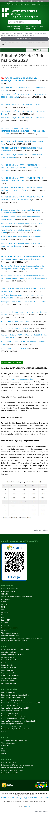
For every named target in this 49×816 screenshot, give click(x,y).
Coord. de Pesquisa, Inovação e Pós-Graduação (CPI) (18, 721)
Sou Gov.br (31, 42)
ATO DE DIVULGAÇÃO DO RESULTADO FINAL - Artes (20, 104)
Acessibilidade (13, 4)
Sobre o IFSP (5, 620)
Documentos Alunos (8, 657)
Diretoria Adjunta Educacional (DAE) (13, 698)
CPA (34, 29)
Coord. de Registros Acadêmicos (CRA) (14, 724)
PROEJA (3, 751)
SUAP (25, 42)
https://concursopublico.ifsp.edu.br (24, 379)
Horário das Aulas (7, 665)
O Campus (4, 623)
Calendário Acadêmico (8, 652)
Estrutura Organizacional (9, 628)
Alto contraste (25, 4)
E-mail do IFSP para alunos (10, 660)
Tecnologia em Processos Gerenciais (32, 33)
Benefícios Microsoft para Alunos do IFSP (15, 649)
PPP (2, 615)
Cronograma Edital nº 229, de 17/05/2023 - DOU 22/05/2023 (23, 302)
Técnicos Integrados (8, 743)
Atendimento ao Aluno (9, 678)
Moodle (4, 42)
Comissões (5, 625)
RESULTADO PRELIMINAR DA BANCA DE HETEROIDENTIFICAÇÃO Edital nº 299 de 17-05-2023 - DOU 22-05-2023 (23, 131)
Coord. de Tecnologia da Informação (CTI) (15, 729)
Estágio (3, 662)
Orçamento (5, 604)
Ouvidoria (27, 29)
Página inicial (5, 33)
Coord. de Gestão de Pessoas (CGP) (13, 716)
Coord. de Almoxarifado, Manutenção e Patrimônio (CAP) (20, 703)
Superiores (15, 33)
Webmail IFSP (11, 42)
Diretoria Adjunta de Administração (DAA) (15, 695)
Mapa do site (36, 4)
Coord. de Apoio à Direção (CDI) (11, 711)
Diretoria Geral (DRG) (8, 692)
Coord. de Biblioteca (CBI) (9, 705)
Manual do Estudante (8, 668)
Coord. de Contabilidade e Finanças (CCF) (15, 708)
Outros (3, 754)
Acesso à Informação (8, 591)
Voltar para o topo (40, 530)
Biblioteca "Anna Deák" (9, 762)
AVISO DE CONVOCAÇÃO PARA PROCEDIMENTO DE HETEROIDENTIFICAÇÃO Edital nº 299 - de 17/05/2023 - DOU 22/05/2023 (23, 168)
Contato (25, 26)
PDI (2, 617)
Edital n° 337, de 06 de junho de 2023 (15, 321)
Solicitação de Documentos (10, 676)
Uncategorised (6, 35)
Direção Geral (5, 612)
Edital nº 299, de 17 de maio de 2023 (22, 58)
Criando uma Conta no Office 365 (12, 655)
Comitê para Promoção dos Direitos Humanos (16, 597)
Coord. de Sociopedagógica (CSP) (12, 726)
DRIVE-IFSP (38, 42)
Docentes (4, 630)
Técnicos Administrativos (9, 633)
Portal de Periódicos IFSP (9, 773)
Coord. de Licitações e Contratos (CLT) (14, 718)
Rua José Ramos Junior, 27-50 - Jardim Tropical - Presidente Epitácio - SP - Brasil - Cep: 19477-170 (24, 798)
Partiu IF (4, 748)
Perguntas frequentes (13, 26)
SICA (43, 42)
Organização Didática (8, 670)
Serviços (33, 26)
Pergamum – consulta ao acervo (12, 768)
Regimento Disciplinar (8, 673)
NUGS (3, 610)
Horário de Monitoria (8, 681)
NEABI (3, 607)
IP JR (3, 45)
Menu (37, 50)
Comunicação (5, 599)
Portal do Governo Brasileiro (14, 1)
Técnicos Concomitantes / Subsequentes (15, 740)
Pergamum (19, 42)
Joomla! (27, 806)
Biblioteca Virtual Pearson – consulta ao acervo (17, 765)
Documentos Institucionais (10, 636)
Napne (3, 731)
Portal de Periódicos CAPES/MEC (12, 770)
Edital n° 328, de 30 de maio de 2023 (15, 328)
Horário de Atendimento (9, 589)
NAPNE (3, 602)
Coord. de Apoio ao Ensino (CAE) (12, 700)
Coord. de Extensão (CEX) (9, 713)
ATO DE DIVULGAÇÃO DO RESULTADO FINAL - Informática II (23, 118)
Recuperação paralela (8, 683)
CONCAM (4, 594)
